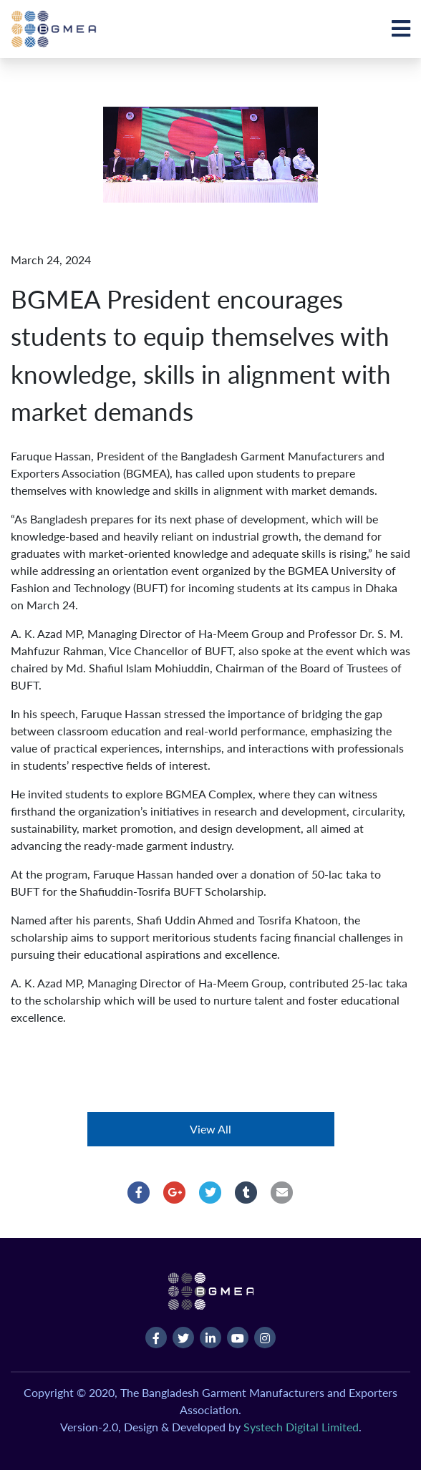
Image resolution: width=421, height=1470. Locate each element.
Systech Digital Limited (301, 1426)
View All (210, 1129)
